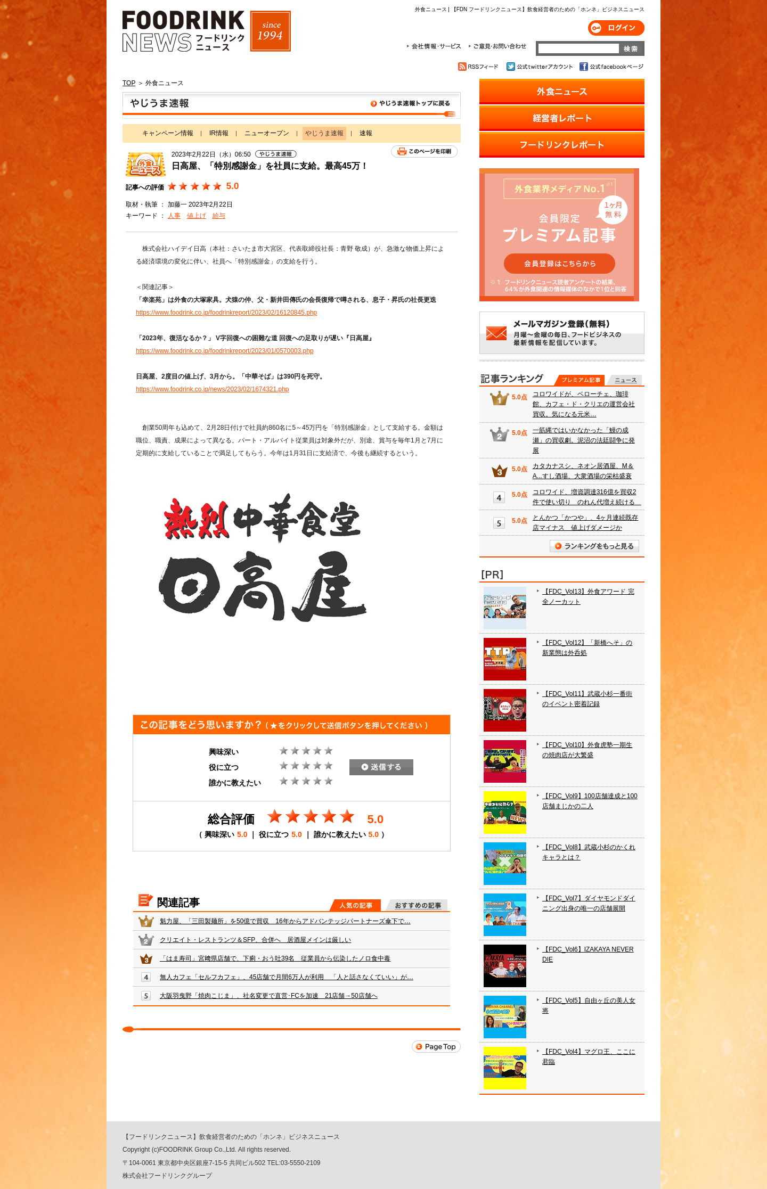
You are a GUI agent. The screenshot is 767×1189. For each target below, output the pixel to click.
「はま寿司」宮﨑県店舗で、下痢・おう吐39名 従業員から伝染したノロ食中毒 (275, 958)
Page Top (436, 1046)
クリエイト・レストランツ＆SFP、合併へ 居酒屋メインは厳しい (255, 940)
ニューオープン (266, 133)
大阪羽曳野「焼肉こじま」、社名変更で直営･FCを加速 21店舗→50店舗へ (269, 995)
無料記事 (624, 380)
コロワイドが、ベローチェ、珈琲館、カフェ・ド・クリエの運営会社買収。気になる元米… (584, 404)
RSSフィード (479, 66)
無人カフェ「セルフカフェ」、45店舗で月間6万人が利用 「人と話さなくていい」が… (286, 977)
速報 (366, 133)
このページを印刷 (424, 151)
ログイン (616, 28)
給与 (219, 215)
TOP (129, 83)
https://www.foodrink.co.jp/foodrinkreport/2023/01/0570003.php (225, 351)
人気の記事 (355, 905)
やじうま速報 (292, 105)
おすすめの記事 (416, 905)
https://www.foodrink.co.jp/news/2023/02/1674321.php (212, 389)
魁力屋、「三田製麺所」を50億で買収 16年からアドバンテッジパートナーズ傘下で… (285, 921)
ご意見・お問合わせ (497, 46)
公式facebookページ (610, 66)
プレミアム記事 (579, 380)
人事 (174, 215)
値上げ (196, 215)
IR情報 (219, 133)
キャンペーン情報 (167, 133)
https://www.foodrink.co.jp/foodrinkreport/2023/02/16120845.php (226, 312)
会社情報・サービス (436, 46)
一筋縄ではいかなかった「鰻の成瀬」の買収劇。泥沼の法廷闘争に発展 (584, 440)
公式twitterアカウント (540, 66)
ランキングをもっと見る (594, 546)
